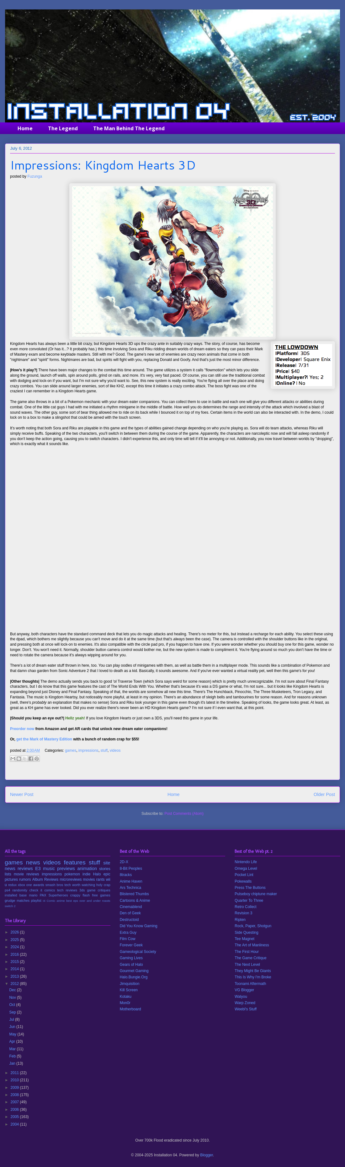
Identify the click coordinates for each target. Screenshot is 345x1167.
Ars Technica (130, 887)
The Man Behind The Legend (129, 128)
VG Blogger (244, 990)
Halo (97, 874)
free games (101, 895)
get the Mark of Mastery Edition (44, 739)
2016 (15, 954)
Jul (12, 1019)
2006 (15, 1109)
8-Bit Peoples (131, 868)
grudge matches (17, 900)
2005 (15, 1117)
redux (12, 885)
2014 (15, 969)
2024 (15, 947)
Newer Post (21, 794)
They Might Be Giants (253, 971)
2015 (15, 962)
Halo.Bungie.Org (134, 977)
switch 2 (10, 906)
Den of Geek (130, 913)
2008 (15, 1095)
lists (8, 874)
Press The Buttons (250, 887)
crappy (75, 895)
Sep (13, 1012)
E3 (38, 868)
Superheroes (58, 895)
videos (115, 750)
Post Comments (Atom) (184, 813)
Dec (13, 990)
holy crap (103, 885)
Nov (13, 997)
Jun (12, 1026)
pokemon (72, 874)
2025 (15, 940)
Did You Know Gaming (138, 926)
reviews (25, 868)
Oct (12, 1005)
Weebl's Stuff (246, 1009)
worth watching (83, 885)
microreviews (71, 879)
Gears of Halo (131, 964)
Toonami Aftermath (250, 983)
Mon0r (125, 1003)
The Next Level (247, 964)
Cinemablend (131, 907)
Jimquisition (130, 983)
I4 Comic (49, 900)
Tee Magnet (244, 939)
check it (35, 890)
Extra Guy (128, 932)
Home (25, 128)
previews (66, 868)
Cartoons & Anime (135, 900)
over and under (90, 900)
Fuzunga (34, 176)
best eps (72, 900)
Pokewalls (243, 881)
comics (49, 890)
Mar (13, 1049)
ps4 (7, 890)
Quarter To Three (249, 900)
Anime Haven (131, 881)
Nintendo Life (246, 862)
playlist (36, 900)
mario (33, 895)
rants (100, 879)
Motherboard (130, 1009)
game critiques (98, 890)
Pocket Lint (244, 875)
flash (86, 895)
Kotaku (125, 996)
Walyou (241, 996)
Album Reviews (45, 879)
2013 (15, 976)
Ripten (240, 919)
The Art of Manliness (252, 945)
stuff (104, 750)
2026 (15, 932)
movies (89, 879)
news (33, 862)
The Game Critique (250, 958)
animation (87, 868)
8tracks (126, 875)
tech (67, 885)
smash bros (54, 885)
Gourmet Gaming (134, 971)
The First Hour (247, 951)
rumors (25, 879)
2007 (15, 1102)
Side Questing (246, 932)
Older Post (324, 794)
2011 (15, 1073)
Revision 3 (243, 913)
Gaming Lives (131, 958)
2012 (15, 983)
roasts (106, 900)
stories (104, 869)
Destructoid (129, 919)
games (70, 750)
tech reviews (67, 890)
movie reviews (26, 874)
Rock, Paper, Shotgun (253, 926)
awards (38, 885)
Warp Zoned (245, 1003)
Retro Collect (245, 907)
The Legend (63, 128)
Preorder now (22, 729)
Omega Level (246, 868)
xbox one (25, 885)
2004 (15, 1124)
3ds (82, 890)
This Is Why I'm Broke (253, 977)
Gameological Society (138, 951)
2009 (15, 1087)
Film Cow (127, 939)
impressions (88, 750)
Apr (12, 1041)
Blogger (206, 1155)
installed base (16, 895)
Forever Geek (131, 945)
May (13, 1034)
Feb (13, 1056)
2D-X (124, 862)
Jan (12, 1063)
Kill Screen (129, 990)
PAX (43, 895)
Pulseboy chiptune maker (256, 894)
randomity (19, 890)
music (49, 868)
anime (60, 900)
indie (86, 874)
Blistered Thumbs (134, 894)
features (75, 862)
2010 (15, 1080)
